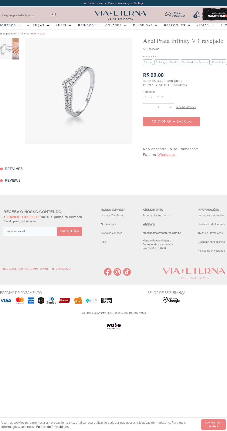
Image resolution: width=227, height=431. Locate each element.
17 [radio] (150, 96)
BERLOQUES (174, 25)
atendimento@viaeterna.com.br (162, 233)
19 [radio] (157, 96)
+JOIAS (203, 25)
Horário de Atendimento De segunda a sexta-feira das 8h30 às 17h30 (158, 244)
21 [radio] (163, 96)
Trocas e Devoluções (210, 233)
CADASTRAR (69, 231)
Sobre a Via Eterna (112, 215)
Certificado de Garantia (211, 224)
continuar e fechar (213, 424)
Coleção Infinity (28, 34)
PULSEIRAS (143, 25)
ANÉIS (61, 25)
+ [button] (170, 107)
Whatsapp (149, 224)
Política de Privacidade (211, 251)
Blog (103, 242)
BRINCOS (86, 25)
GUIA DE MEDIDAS (186, 107)
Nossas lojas (108, 224)
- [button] (146, 107)
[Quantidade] (158, 108)
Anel (42, 34)
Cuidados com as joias (211, 242)
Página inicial (10, 34)
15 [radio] (144, 96)
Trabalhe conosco (111, 233)
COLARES (113, 25)
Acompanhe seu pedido (157, 215)
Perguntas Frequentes (211, 215)
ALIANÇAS (36, 25)
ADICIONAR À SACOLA (171, 121)
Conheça (139, 3)
